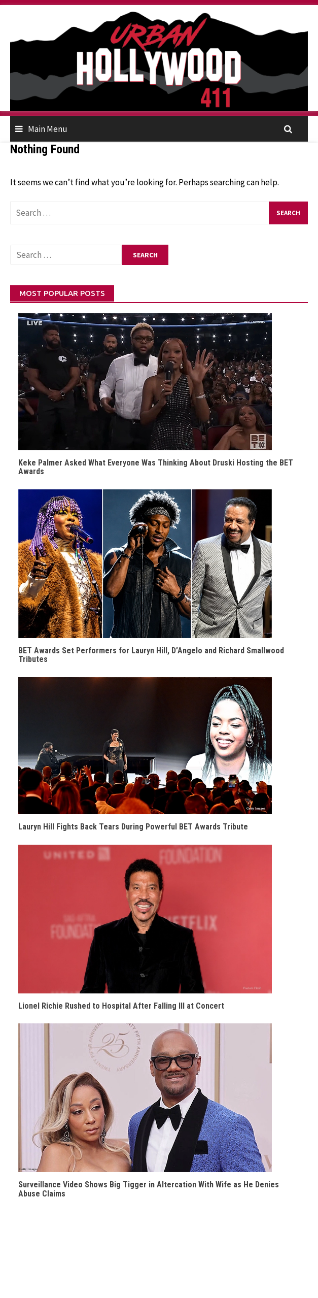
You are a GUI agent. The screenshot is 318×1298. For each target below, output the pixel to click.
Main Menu (47, 129)
